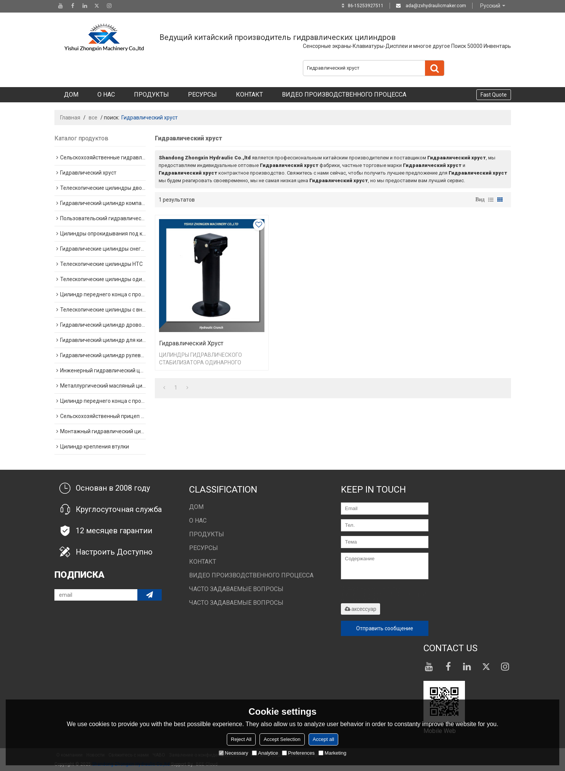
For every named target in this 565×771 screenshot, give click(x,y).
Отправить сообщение (384, 628)
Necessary (233, 753)
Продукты (151, 94)
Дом (71, 94)
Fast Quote (494, 95)
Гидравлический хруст (191, 343)
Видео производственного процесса (344, 94)
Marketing (332, 753)
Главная (70, 117)
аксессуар (360, 609)
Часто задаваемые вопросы (236, 589)
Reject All (241, 739)
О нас (106, 94)
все (93, 117)
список (490, 199)
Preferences (298, 753)
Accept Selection (282, 739)
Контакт (249, 94)
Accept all (323, 739)
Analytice (265, 753)
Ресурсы (202, 94)
